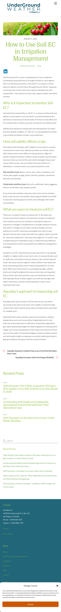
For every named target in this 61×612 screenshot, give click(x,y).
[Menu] (55, 3)
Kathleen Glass (27, 66)
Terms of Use (8, 534)
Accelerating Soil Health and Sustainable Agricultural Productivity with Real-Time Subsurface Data (26, 404)
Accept (30, 604)
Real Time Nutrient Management (15, 556)
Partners (6, 566)
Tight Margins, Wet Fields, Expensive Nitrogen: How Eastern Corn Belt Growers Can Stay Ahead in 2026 (30, 388)
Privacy (6, 528)
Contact (6, 575)
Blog (39, 66)
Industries (7, 561)
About (5, 552)
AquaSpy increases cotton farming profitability (34, 357)
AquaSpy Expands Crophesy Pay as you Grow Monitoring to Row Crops (32, 352)
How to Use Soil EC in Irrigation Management (30, 51)
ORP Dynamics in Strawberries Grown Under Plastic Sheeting (27, 471)
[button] (57, 585)
